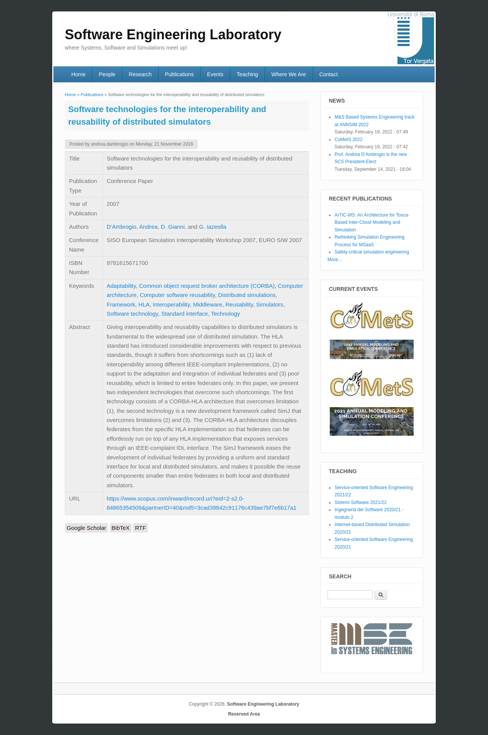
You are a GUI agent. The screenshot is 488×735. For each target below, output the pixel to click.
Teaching (247, 74)
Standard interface (184, 313)
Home (78, 74)
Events (215, 74)
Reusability (239, 304)
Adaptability (121, 285)
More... (334, 259)
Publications (179, 74)
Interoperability (171, 304)
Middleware (207, 304)
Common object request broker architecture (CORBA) (206, 285)
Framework (121, 304)
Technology (225, 313)
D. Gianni (173, 226)
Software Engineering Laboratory (263, 704)
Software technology (132, 313)
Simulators (269, 304)
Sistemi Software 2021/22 (360, 502)
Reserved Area (244, 714)
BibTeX (121, 528)
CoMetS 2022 (348, 139)
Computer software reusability (177, 295)
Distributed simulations (247, 295)
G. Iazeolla (212, 226)
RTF (140, 528)
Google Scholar (86, 528)
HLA (143, 304)
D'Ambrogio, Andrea (132, 226)
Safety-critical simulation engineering (371, 252)
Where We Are (288, 74)
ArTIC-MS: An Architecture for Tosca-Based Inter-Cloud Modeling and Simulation (371, 222)
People (107, 74)
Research (140, 74)
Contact (328, 74)
